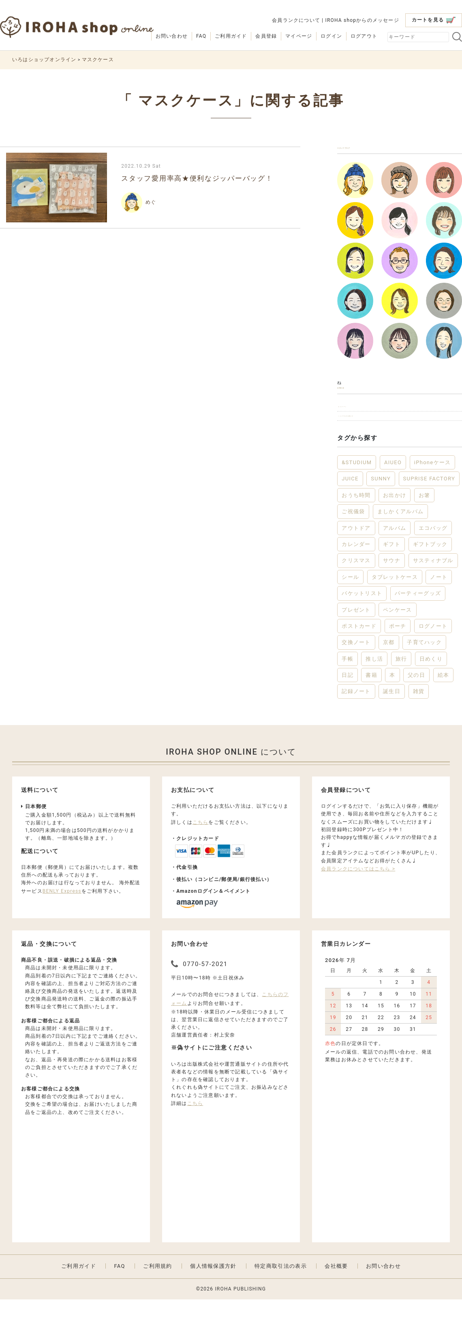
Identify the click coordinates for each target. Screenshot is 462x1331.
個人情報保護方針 (213, 1297)
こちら (200, 853)
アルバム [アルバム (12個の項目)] (394, 559)
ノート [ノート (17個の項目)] (438, 608)
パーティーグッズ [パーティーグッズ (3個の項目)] (418, 624)
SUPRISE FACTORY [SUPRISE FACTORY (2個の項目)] (429, 510)
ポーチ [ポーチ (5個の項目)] (397, 657)
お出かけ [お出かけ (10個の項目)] (394, 526)
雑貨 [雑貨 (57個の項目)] (419, 723)
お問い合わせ (172, 36)
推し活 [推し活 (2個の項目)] (374, 690)
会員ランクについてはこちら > (358, 900)
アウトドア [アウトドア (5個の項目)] (356, 559)
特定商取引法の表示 (281, 1297)
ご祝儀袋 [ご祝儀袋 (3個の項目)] (353, 543)
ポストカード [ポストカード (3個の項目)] (359, 657)
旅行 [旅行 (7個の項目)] (401, 690)
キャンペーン (357, 427)
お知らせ (351, 401)
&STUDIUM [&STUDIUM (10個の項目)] (357, 494)
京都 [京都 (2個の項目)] (389, 674)
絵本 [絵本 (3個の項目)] (443, 706)
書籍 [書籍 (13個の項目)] (371, 706)
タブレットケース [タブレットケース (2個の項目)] (395, 608)
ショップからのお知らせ (372, 444)
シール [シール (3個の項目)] (350, 608)
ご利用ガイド (231, 36)
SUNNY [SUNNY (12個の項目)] (381, 510)
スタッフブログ (362, 152)
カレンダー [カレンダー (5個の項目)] (356, 575)
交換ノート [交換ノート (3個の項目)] (356, 674)
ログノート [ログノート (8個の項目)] (433, 657)
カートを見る (434, 20)
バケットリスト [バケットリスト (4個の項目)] (362, 624)
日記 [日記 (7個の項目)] (347, 706)
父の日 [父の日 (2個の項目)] (416, 706)
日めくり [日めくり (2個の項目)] (431, 690)
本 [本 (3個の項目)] (392, 706)
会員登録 (266, 36)
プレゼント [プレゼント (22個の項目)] (356, 641)
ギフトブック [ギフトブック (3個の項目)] (430, 575)
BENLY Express (62, 922)
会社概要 (336, 1297)
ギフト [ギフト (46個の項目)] (391, 575)
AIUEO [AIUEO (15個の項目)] (393, 494)
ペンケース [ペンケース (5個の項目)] (397, 641)
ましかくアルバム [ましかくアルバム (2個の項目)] (400, 543)
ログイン (331, 36)
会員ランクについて (296, 20)
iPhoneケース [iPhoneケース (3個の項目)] (432, 494)
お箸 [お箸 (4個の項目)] (424, 526)
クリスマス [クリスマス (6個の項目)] (356, 592)
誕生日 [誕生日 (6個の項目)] (391, 723)
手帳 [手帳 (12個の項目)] (347, 690)
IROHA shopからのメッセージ (362, 20)
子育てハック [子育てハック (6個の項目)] (424, 674)
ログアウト (364, 36)
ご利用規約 (157, 1297)
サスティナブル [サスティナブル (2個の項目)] (433, 592)
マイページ (298, 36)
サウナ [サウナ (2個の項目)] (391, 592)
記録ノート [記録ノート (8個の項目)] (356, 723)
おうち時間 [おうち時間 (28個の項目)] (356, 526)
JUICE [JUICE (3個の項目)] (350, 510)
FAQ (201, 36)
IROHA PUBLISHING (240, 1320)
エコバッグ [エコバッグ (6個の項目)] (433, 559)
